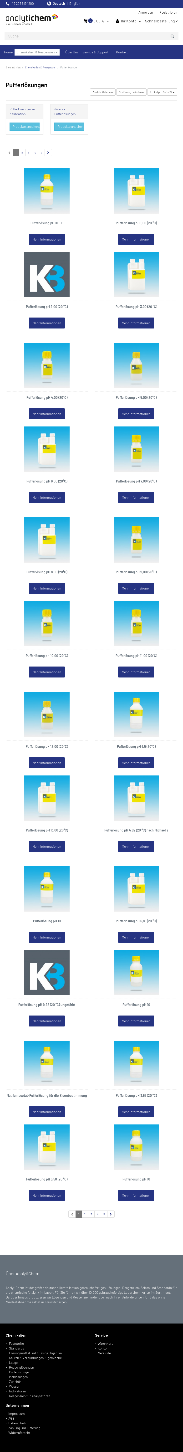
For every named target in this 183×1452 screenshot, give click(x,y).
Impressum (16, 1413)
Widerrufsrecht (19, 1433)
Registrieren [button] (168, 12)
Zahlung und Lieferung (24, 1428)
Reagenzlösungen (21, 1367)
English (74, 3)
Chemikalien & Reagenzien (37, 52)
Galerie (103, 92)
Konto (102, 1348)
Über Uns (72, 52)
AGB (11, 1418)
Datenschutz (17, 1423)
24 (162, 92)
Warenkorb (105, 1343)
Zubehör (15, 1382)
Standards (16, 1348)
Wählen (131, 92)
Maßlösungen (18, 1377)
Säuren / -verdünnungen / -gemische (35, 1358)
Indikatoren (17, 1391)
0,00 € (96, 20)
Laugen (14, 1362)
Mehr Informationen (46, 239)
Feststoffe (16, 1343)
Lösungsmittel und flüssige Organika (35, 1353)
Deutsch (59, 3)
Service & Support (95, 52)
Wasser (14, 1386)
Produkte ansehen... (26, 126)
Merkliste (104, 1353)
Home (8, 52)
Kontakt (122, 52)
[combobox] (91, 36)
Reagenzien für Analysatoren (29, 1396)
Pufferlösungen (19, 1372)
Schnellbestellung (161, 21)
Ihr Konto (128, 21)
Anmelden (145, 12)
